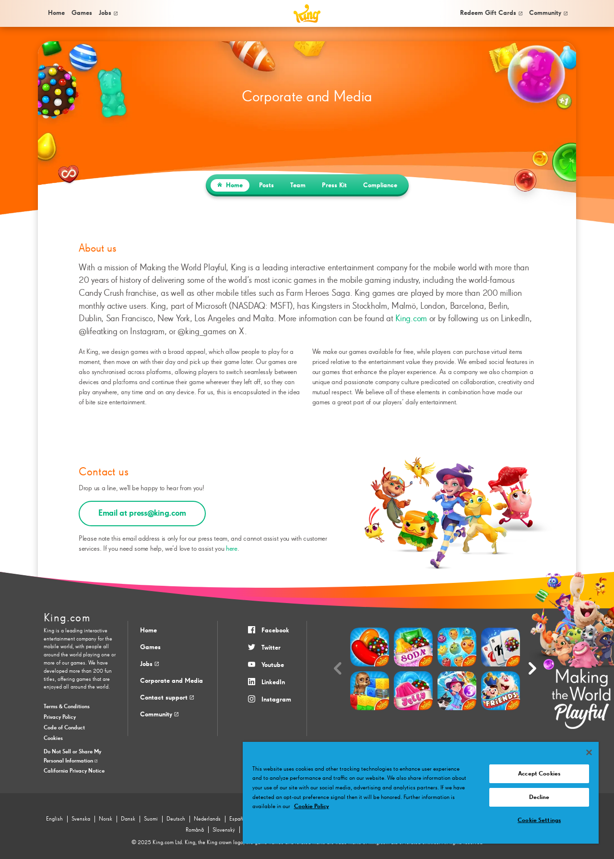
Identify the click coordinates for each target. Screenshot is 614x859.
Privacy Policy (60, 717)
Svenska (80, 819)
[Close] (589, 752)
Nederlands (207, 819)
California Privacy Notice (74, 771)
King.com (411, 318)
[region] (421, 793)
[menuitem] (55, 13)
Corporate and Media (171, 681)
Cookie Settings (539, 820)
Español (238, 819)
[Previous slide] (338, 669)
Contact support (167, 697)
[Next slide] (532, 669)
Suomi (151, 819)
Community (548, 13)
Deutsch (175, 819)
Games (150, 647)
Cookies (53, 738)
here (231, 548)
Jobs (108, 13)
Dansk (128, 819)
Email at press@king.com (142, 513)
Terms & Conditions (67, 707)
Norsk (105, 819)
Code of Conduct (64, 728)
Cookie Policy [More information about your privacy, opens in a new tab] (311, 806)
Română (195, 830)
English (54, 819)
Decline (539, 797)
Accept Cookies (539, 774)
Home (56, 13)
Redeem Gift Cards (491, 13)
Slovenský (224, 830)
